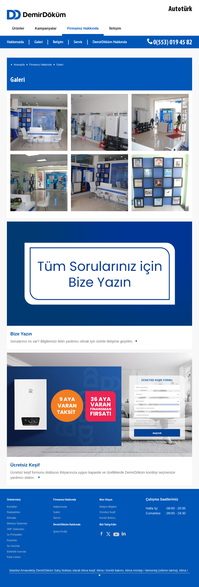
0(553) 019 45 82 (172, 42)
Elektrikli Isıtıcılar (16, 551)
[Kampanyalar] (46, 28)
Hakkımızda (15, 42)
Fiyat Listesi (13, 556)
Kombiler (12, 506)
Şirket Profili (60, 531)
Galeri (38, 42)
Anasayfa (19, 64)
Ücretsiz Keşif (25, 465)
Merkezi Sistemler (17, 523)
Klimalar (11, 517)
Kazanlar (12, 540)
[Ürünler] (18, 28)
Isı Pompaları (14, 534)
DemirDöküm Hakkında (110, 42)
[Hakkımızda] (83, 29)
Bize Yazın (21, 334)
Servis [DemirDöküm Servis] (78, 42)
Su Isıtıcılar (13, 545)
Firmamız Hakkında (40, 64)
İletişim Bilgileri (108, 506)
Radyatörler (13, 512)
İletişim (58, 42)
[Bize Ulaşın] (115, 28)
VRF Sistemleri (15, 529)
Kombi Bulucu (108, 517)
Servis (56, 517)
